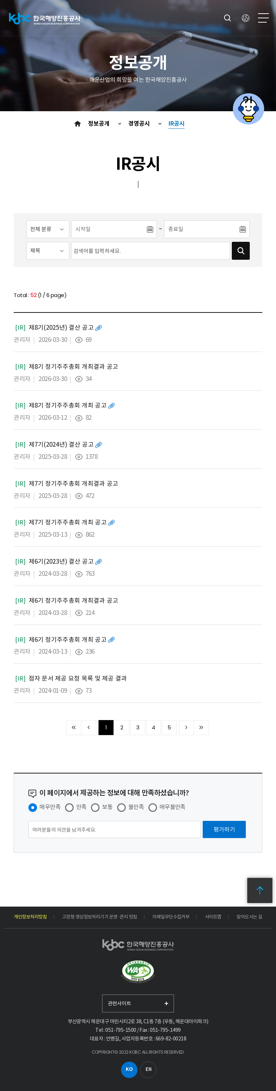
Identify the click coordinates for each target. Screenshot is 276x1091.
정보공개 (99, 123)
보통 (107, 806)
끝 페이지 (201, 727)
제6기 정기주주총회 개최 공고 (68, 640)
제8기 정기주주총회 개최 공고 (68, 405)
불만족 (136, 806)
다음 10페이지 (186, 727)
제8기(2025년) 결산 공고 (61, 327)
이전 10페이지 (88, 727)
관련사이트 (119, 1003)
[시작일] (109, 229)
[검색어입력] (150, 251)
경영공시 (139, 123)
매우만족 (50, 806)
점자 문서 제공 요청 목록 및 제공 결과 (78, 678)
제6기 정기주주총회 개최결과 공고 (74, 601)
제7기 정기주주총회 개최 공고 (68, 522)
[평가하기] (224, 829)
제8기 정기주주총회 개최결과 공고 (74, 367)
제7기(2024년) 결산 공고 (61, 444)
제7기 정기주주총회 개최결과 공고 (74, 484)
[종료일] (201, 229)
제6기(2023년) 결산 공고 (61, 561)
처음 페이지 (73, 727)
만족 (81, 806)
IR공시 (177, 123)
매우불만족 (172, 806)
